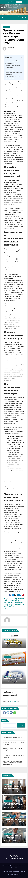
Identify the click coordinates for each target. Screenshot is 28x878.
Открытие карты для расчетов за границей (14, 820)
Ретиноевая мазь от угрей (13, 660)
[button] (18, 17)
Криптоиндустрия (8, 784)
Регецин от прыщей (13, 678)
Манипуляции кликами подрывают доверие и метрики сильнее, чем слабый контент (12, 762)
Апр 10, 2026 (8, 823)
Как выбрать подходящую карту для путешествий (13, 60)
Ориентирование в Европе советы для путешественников (13, 36)
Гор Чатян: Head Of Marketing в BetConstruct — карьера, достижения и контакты (14, 755)
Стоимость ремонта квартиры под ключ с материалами (13, 788)
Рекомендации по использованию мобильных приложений (13, 65)
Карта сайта (23, 871)
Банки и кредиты (7, 817)
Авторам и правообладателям (12, 871)
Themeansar (14, 867)
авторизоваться (14, 701)
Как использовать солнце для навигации (14, 73)
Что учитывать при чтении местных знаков (13, 77)
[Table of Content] (21, 57)
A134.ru (5, 7)
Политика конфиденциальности (14, 874)
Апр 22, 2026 (8, 791)
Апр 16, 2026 (8, 807)
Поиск (4, 720)
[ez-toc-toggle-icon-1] (20, 57)
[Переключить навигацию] (25, 17)
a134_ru (12, 47)
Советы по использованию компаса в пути (13, 69)
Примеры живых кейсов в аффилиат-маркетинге (13, 805)
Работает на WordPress (7, 865)
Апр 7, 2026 (8, 840)
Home (3, 871)
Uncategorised (7, 639)
